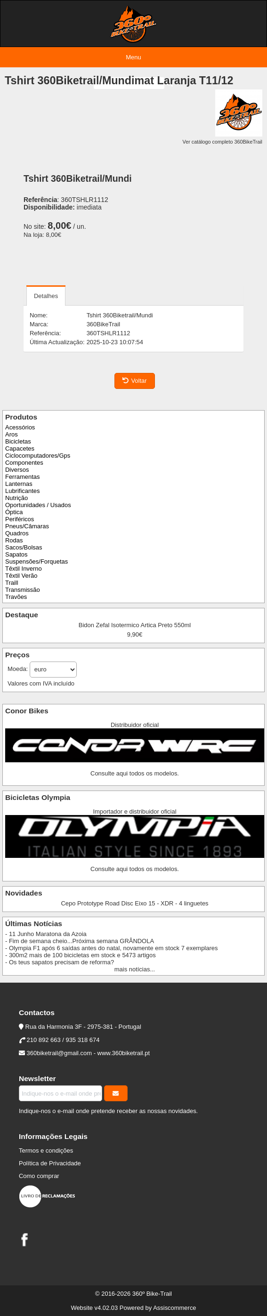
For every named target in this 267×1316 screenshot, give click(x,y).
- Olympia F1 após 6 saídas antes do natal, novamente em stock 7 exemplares (111, 948)
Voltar (134, 380)
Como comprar (39, 1175)
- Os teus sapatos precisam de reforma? (59, 962)
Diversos (17, 469)
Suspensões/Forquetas (36, 561)
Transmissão (22, 589)
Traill (11, 582)
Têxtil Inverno (23, 568)
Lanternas (18, 483)
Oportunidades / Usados (38, 505)
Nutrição (16, 497)
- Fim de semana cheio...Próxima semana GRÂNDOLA (79, 941)
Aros (11, 434)
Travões (16, 596)
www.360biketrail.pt (123, 1053)
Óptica (14, 512)
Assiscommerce (174, 1307)
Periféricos (19, 519)
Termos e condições (46, 1150)
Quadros (17, 533)
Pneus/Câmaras (27, 526)
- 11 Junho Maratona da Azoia (46, 933)
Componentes (24, 462)
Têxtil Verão (21, 575)
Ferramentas (22, 476)
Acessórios (20, 427)
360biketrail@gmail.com (59, 1053)
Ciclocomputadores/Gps (37, 455)
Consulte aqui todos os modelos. (134, 773)
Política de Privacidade (50, 1163)
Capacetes (19, 448)
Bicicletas (18, 441)
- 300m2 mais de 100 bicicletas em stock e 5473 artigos (80, 955)
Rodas (14, 540)
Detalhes (46, 295)
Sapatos (16, 554)
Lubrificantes (22, 490)
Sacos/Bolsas (23, 547)
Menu (133, 57)
